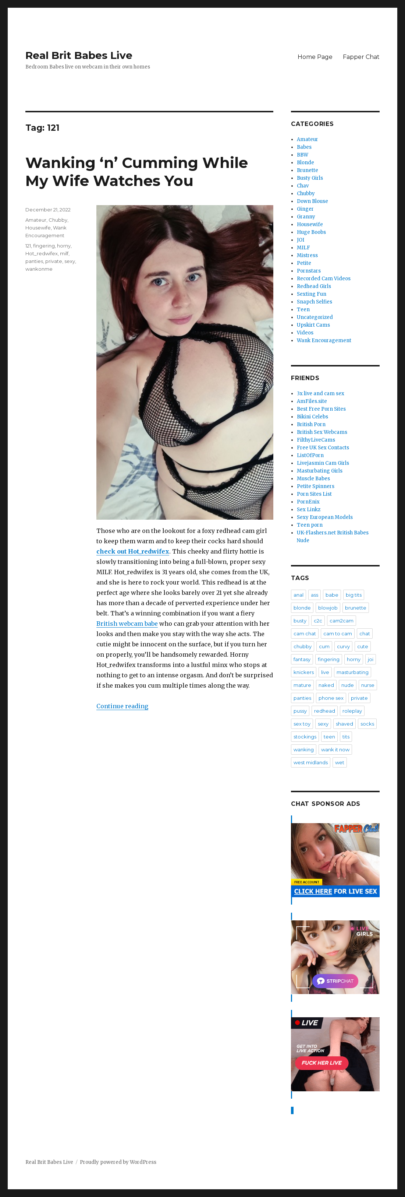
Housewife (38, 228)
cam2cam (342, 621)
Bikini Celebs (312, 417)
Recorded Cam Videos (324, 278)
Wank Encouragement (324, 340)
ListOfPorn (310, 455)
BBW (302, 155)
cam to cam (337, 633)
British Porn (311, 424)
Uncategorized (315, 317)
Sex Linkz (308, 509)
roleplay (352, 711)
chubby (303, 646)
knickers (304, 672)
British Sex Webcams (322, 432)
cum (324, 646)
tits (345, 737)
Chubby (58, 220)
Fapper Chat (361, 56)
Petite (304, 263)
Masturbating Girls (319, 471)
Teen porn (310, 525)
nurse (367, 685)
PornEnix (308, 502)
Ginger (305, 209)
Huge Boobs (311, 232)
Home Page (315, 56)
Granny (306, 217)
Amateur (35, 220)
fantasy (302, 659)
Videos (305, 333)
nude (347, 685)
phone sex (331, 698)
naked (326, 685)
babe (332, 595)
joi (370, 659)
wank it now (335, 749)
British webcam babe (127, 623)
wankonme (39, 269)
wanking (304, 749)
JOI (300, 240)
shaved (344, 724)
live (325, 672)
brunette (355, 608)
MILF (303, 248)
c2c (318, 621)
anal (298, 595)
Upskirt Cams (313, 325)
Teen (303, 309)
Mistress (307, 255)
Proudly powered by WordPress (118, 1162)
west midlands (311, 762)
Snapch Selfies (314, 302)
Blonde (305, 162)
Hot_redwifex (41, 253)
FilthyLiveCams (316, 440)
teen (329, 737)
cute (362, 646)
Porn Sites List (314, 494)
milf (64, 253)
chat (364, 633)
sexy (69, 261)
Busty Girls (310, 178)
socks (367, 724)
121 (28, 246)
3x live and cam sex (320, 393)
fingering (44, 246)
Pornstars (309, 271)
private (53, 261)
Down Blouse (312, 201)
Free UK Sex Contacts (323, 448)
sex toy (302, 724)
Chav (303, 186)
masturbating (353, 672)
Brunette (307, 170)
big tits (354, 595)
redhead (324, 711)
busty (300, 621)
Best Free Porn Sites (321, 409)
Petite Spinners (315, 486)
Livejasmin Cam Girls (323, 463)
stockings (305, 737)
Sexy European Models (325, 517)
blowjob (328, 608)
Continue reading (122, 706)
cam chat (305, 633)
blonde (302, 608)
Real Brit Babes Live (78, 55)
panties (34, 261)
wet (339, 762)
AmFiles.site (312, 401)
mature (302, 685)
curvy (343, 646)
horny (64, 246)
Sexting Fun (311, 294)
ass (314, 595)
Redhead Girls (314, 286)
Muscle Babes (313, 478)
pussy (300, 711)
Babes (304, 147)
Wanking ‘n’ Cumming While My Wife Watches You (136, 172)
